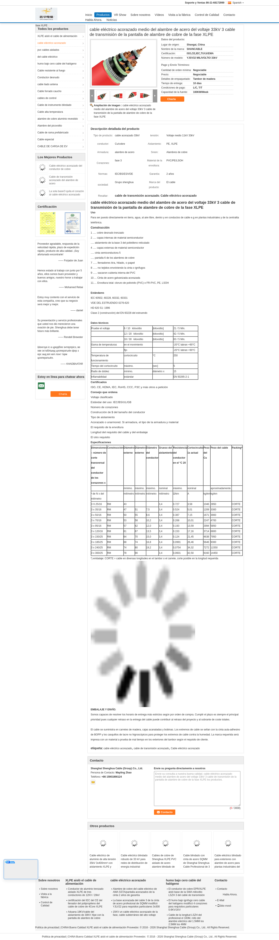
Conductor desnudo (48, 77)
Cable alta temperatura (50, 111)
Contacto (229, 14)
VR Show (120, 14)
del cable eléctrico (48, 56)
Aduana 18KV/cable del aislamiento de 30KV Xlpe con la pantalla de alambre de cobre (86, 915)
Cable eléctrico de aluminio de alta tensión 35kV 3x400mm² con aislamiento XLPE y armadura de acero (103, 863)
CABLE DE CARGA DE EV (53, 146)
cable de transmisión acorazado (151, 748)
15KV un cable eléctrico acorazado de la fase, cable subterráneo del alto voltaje (135, 913)
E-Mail (220, 900)
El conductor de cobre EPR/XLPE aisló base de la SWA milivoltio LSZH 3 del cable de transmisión (187, 892)
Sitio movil (224, 905)
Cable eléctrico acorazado (185, 748)
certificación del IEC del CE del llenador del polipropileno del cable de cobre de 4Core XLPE (85, 903)
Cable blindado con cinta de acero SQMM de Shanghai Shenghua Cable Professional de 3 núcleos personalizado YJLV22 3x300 (196, 865)
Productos (103, 14)
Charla (174, 99)
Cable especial (46, 139)
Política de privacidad (47, 927)
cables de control (47, 98)
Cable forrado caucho (50, 91)
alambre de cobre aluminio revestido (58, 118)
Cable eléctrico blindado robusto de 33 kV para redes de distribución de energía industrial (134, 861)
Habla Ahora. (93, 19)
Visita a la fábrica (179, 14)
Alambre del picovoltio (50, 125)
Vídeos (159, 14)
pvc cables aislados (48, 49)
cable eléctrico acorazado (52, 43)
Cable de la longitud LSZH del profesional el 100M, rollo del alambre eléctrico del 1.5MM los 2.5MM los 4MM (186, 919)
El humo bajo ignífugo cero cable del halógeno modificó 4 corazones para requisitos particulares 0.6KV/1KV (187, 905)
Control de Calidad (207, 14)
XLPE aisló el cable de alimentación (57, 36)
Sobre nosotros (140, 14)
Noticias (111, 20)
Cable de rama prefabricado (53, 132)
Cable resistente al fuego (51, 70)
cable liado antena (48, 84)
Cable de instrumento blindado (55, 105)
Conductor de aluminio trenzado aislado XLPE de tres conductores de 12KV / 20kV (86, 892)
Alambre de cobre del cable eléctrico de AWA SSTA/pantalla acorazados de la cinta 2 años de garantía (135, 892)
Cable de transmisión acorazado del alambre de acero (63, 180)
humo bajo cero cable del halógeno (57, 63)
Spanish (238, 2)
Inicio (88, 14)
